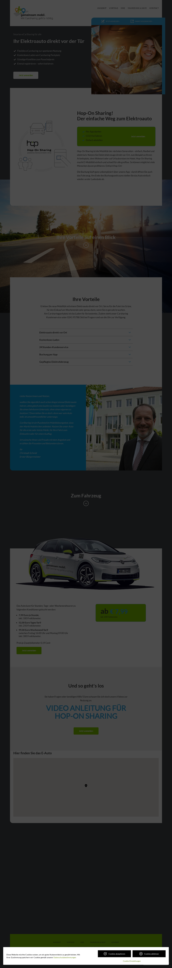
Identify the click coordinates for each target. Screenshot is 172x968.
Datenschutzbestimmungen (64, 957)
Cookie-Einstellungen (132, 961)
